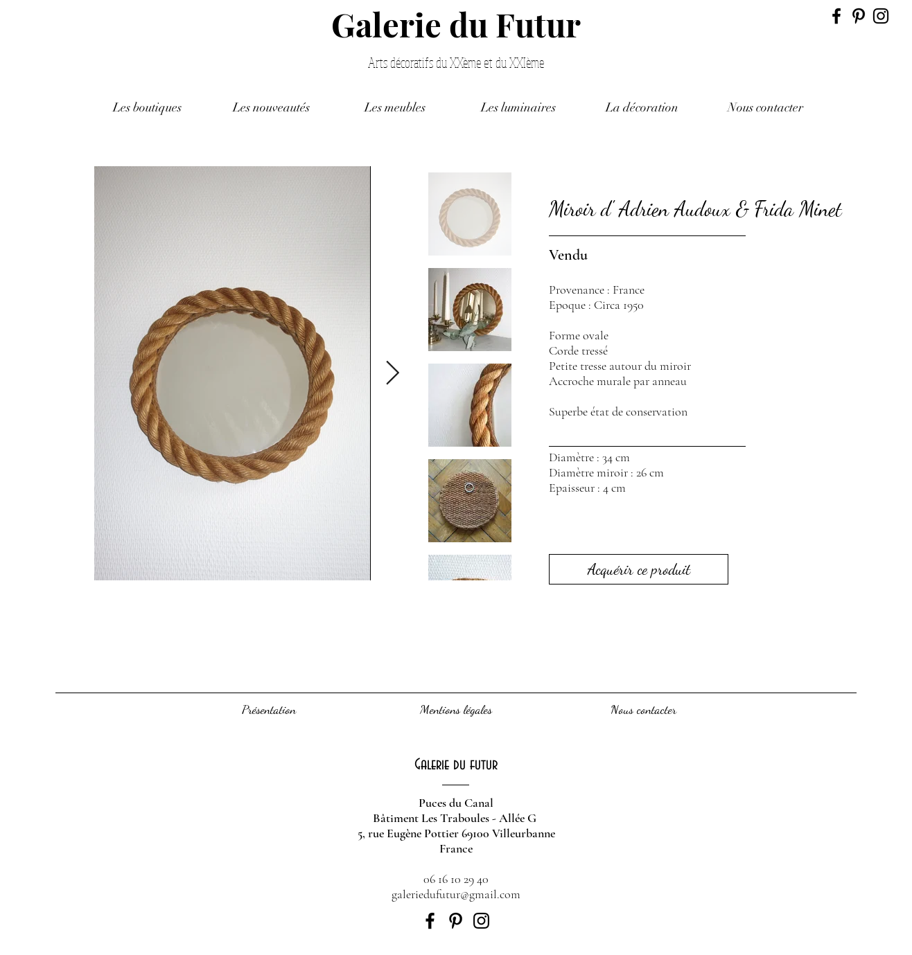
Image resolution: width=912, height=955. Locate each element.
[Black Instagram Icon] (880, 16)
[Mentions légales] (456, 709)
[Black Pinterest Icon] (858, 16)
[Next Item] (392, 373)
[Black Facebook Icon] (836, 16)
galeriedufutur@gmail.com (456, 894)
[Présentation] (268, 709)
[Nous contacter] (643, 709)
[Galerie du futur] (456, 765)
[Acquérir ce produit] (638, 569)
